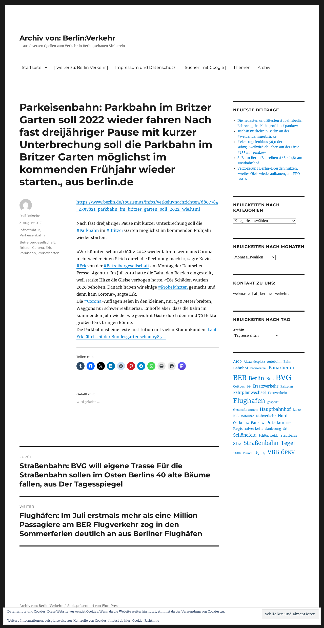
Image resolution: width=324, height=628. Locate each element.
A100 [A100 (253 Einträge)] (237, 361)
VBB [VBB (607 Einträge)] (273, 452)
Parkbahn (27, 253)
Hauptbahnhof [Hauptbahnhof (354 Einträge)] (275, 409)
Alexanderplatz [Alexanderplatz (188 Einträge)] (254, 361)
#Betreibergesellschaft (126, 265)
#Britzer (114, 230)
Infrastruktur (29, 230)
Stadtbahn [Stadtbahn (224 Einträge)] (288, 435)
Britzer (25, 248)
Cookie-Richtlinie (145, 620)
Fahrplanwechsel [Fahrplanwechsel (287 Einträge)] (249, 392)
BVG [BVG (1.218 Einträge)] (283, 377)
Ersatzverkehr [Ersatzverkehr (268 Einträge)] (265, 386)
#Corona (93, 301)
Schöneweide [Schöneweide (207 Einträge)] (268, 435)
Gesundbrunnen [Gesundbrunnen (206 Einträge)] (245, 410)
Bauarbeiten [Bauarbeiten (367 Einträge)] (282, 368)
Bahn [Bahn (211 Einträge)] (287, 361)
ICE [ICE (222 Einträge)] (235, 416)
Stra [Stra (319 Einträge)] (237, 443)
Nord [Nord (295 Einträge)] (283, 415)
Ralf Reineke (29, 216)
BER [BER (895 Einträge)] (240, 378)
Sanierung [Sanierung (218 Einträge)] (273, 429)
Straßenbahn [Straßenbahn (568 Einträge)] (261, 443)
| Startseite (30, 67)
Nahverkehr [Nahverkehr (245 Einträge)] (266, 416)
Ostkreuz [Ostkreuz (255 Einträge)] (241, 422)
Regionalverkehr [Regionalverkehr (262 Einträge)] (248, 428)
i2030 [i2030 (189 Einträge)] (297, 410)
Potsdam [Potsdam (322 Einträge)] (275, 422)
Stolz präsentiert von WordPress (93, 606)
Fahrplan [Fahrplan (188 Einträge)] (286, 386)
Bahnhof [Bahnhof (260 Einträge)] (240, 368)
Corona (38, 248)
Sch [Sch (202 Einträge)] (286, 429)
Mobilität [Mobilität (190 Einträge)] (247, 416)
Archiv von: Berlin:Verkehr (67, 38)
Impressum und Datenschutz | (146, 67)
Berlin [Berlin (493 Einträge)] (256, 378)
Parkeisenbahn (32, 235)
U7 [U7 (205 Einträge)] (263, 453)
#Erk (81, 265)
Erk (48, 248)
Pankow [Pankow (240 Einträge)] (257, 423)
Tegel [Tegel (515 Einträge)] (288, 443)
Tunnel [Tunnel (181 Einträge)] (247, 453)
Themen (242, 67)
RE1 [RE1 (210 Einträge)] (289, 423)
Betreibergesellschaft (37, 242)
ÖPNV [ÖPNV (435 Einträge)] (288, 452)
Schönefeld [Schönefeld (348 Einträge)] (245, 435)
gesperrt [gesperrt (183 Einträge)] (272, 402)
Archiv (264, 67)
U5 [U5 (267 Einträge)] (256, 453)
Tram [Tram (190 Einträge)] (237, 453)
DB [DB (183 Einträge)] (249, 386)
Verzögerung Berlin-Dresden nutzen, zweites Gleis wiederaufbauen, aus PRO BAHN (268, 173)
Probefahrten (48, 253)
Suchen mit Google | (205, 67)
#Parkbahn (87, 230)
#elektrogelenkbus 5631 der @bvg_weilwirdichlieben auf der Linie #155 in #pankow (268, 147)
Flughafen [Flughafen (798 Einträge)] (249, 401)
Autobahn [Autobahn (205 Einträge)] (274, 361)
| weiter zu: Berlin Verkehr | (81, 67)
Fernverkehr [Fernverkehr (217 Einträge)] (277, 393)
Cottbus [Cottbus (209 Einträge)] (239, 386)
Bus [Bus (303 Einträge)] (270, 378)
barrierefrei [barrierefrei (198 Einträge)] (258, 368)
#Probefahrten (173, 287)
